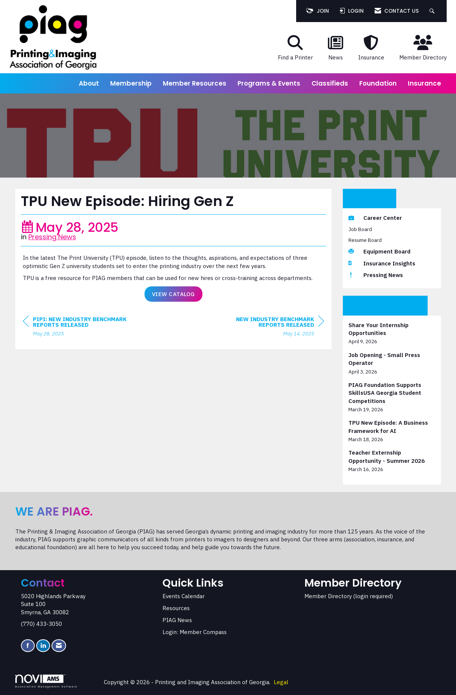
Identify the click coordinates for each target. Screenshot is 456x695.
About (89, 83)
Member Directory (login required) (348, 596)
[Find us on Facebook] (28, 645)
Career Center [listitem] (375, 217)
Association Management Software (46, 681)
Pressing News (52, 237)
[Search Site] (433, 11)
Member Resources (194, 83)
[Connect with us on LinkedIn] (43, 645)
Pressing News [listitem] (375, 275)
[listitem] (391, 333)
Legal (281, 682)
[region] (268, 327)
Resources (176, 608)
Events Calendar (183, 596)
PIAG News (177, 620)
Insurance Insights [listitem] (381, 263)
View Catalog (173, 294)
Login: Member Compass (194, 632)
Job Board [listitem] (360, 229)
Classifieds (329, 83)
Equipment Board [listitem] (379, 251)
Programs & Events (269, 83)
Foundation (378, 83)
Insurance (424, 83)
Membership (131, 83)
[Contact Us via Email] (59, 645)
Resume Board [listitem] (365, 240)
